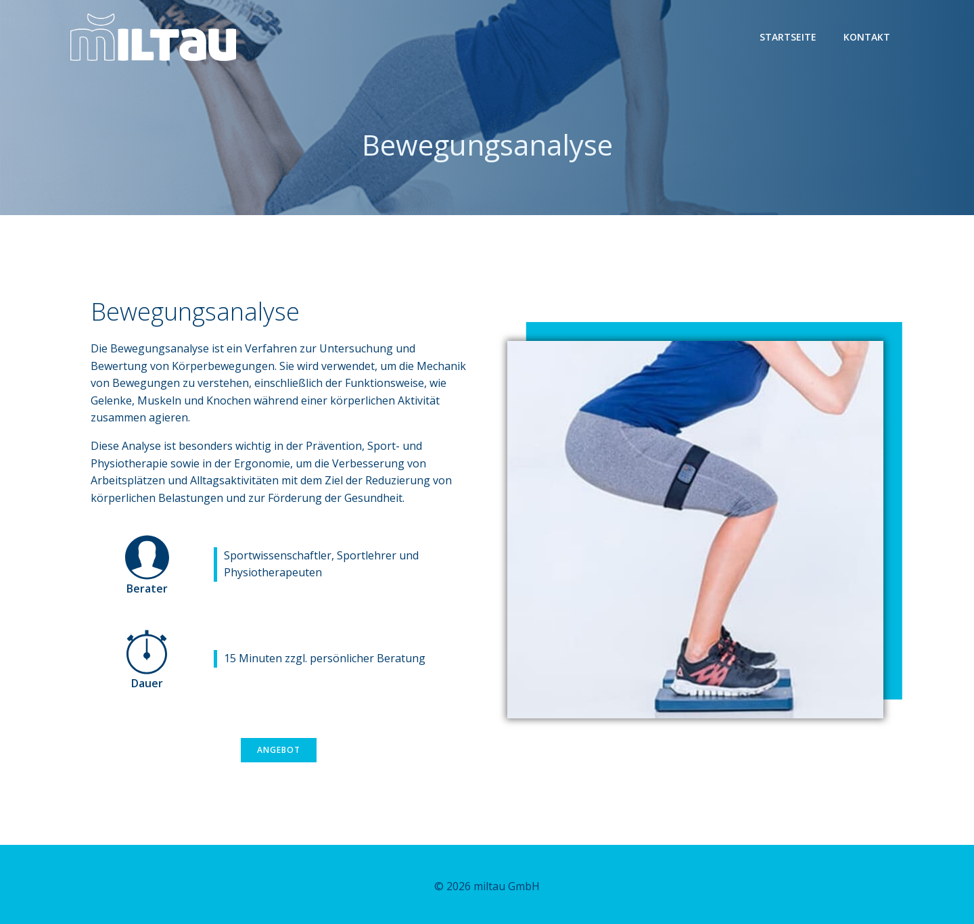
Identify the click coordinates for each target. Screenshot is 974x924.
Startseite (788, 36)
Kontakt (866, 36)
